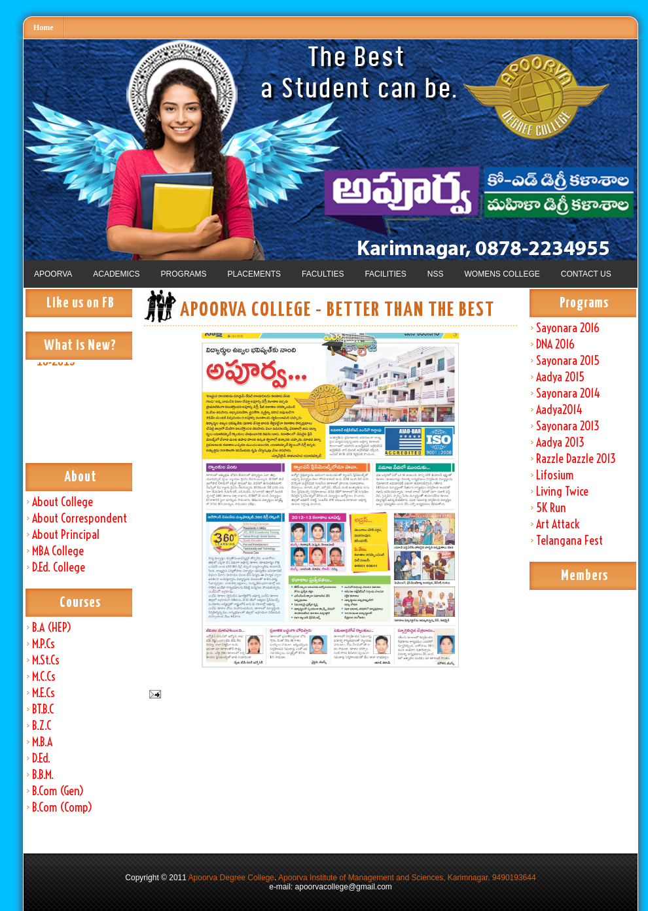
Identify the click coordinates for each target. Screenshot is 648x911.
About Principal (65, 534)
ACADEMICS (116, 274)
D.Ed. (41, 758)
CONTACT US (586, 274)
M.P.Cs (43, 643)
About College (62, 501)
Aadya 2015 (560, 377)
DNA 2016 (555, 344)
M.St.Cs (46, 660)
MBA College (58, 551)
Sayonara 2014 (568, 393)
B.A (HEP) (51, 627)
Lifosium (554, 475)
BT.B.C (43, 709)
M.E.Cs (43, 692)
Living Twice (562, 491)
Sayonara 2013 (568, 426)
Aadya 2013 (560, 442)
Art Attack (557, 524)
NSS (435, 274)
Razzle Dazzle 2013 (576, 458)
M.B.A (42, 741)
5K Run (551, 507)
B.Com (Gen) (58, 791)
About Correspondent (79, 518)
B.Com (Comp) (62, 807)
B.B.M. (43, 774)
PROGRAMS (184, 274)
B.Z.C (41, 725)
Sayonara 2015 (568, 360)
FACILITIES (385, 274)
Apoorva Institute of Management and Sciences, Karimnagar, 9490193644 (407, 877)
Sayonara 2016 (568, 327)
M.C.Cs (44, 676)
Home (43, 27)
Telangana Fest (569, 540)
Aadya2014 (559, 409)
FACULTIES (323, 274)
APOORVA (53, 274)
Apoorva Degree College (231, 877)
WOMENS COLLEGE (501, 274)
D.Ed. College (58, 567)
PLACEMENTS (254, 274)
